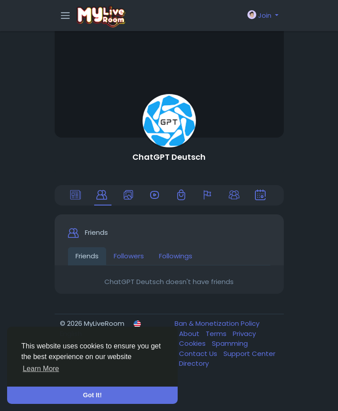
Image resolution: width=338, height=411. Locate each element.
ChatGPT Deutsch (169, 156)
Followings (175, 256)
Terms (217, 333)
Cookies (193, 343)
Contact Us (199, 353)
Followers (129, 256)
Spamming (230, 343)
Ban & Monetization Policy (217, 323)
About (190, 333)
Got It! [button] (92, 395)
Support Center (249, 353)
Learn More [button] (41, 368)
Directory (194, 363)
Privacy (244, 333)
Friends (87, 256)
